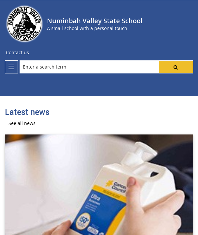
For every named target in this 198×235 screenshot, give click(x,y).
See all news (22, 123)
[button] (176, 66)
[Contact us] (17, 52)
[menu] (11, 66)
